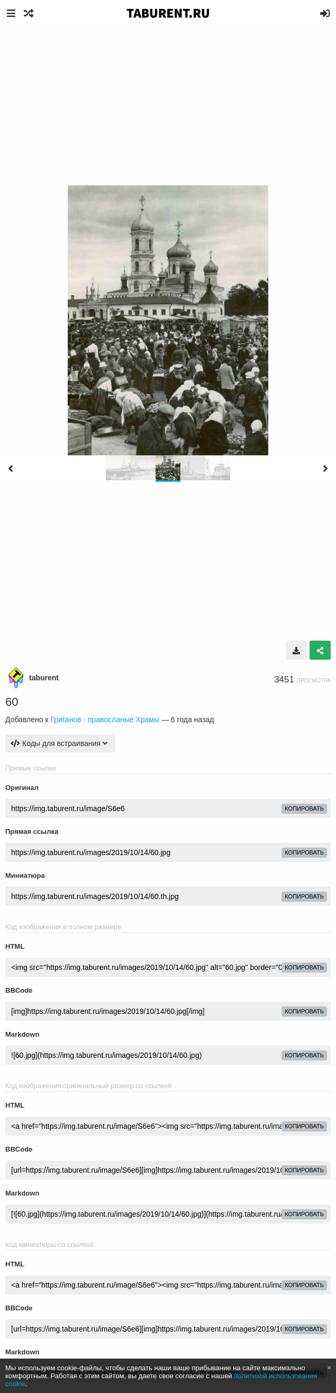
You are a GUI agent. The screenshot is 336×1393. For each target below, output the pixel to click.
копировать (304, 808)
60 (11, 701)
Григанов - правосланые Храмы (104, 719)
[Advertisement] (168, 106)
